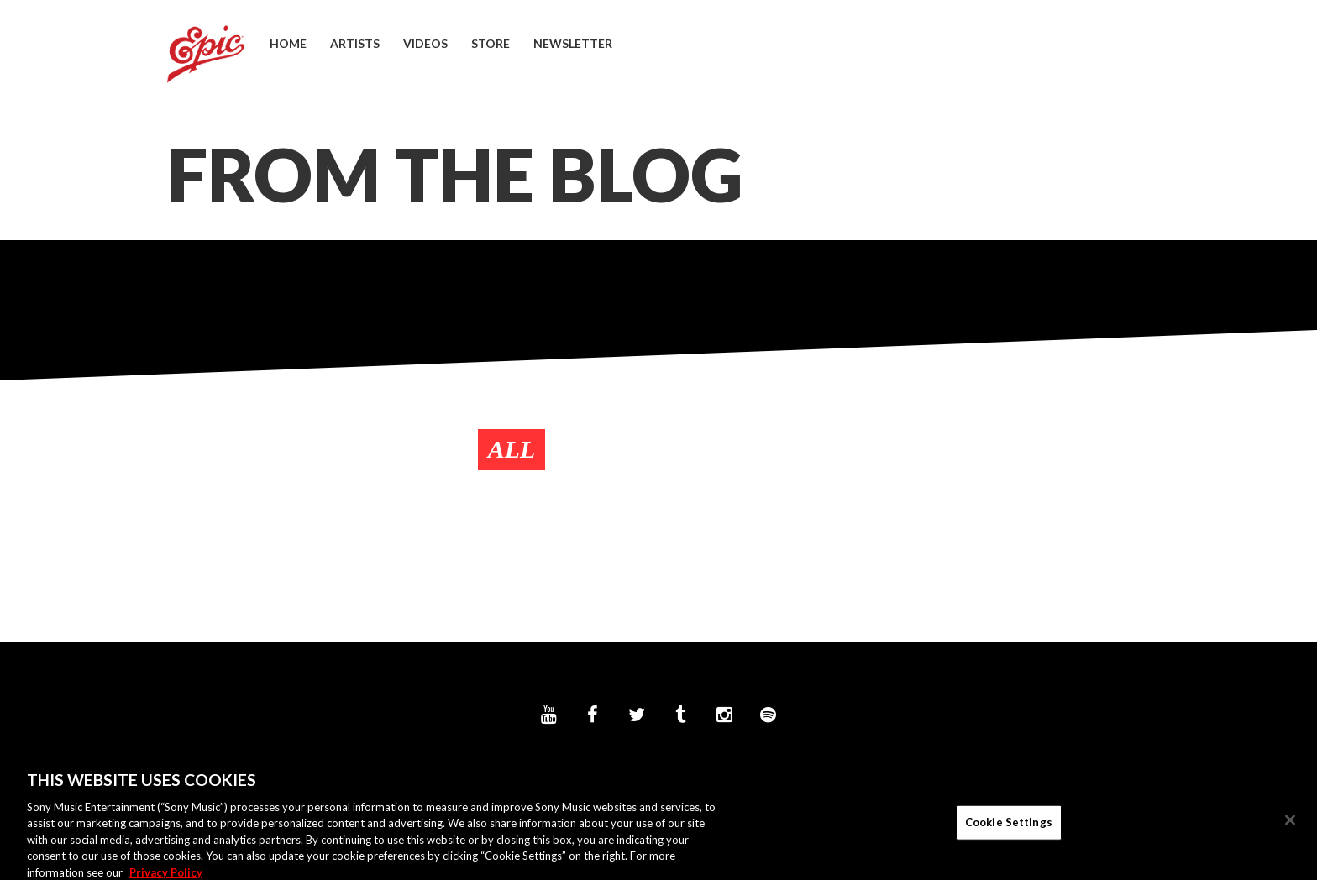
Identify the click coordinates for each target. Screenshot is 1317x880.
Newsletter (572, 43)
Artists (355, 43)
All (512, 449)
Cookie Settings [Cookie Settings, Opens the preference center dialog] (1008, 828)
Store (490, 43)
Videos (425, 43)
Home (288, 43)
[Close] (1290, 826)
